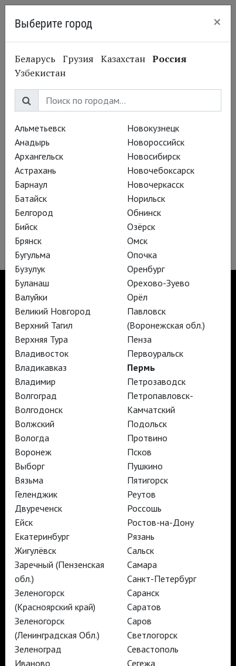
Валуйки (31, 297)
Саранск (143, 593)
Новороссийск (155, 142)
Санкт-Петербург (161, 578)
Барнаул (31, 184)
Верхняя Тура (41, 339)
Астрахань (35, 170)
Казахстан (123, 58)
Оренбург (146, 269)
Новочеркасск (155, 184)
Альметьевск (40, 128)
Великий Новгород (53, 311)
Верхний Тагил (44, 325)
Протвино (147, 438)
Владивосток (42, 353)
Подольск (147, 424)
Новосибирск (153, 156)
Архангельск (39, 156)
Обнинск (144, 212)
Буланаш (32, 283)
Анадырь (32, 142)
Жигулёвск (35, 550)
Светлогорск (152, 635)
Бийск (26, 226)
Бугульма (32, 255)
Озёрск (141, 226)
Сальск (140, 550)
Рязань (141, 536)
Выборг (30, 466)
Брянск (28, 240)
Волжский (34, 424)
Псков (139, 452)
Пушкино (145, 466)
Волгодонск (39, 409)
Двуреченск (38, 508)
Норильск (146, 198)
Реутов (141, 494)
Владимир (35, 381)
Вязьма (29, 480)
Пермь (141, 367)
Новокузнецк (153, 128)
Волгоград (36, 395)
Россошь (144, 508)
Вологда (32, 438)
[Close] (217, 21)
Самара (142, 564)
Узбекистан (40, 72)
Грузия (78, 58)
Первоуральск (155, 353)
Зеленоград (38, 649)
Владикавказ (41, 367)
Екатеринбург (42, 536)
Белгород (34, 212)
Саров (139, 621)
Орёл (137, 297)
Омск (137, 240)
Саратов (144, 607)
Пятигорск (147, 480)
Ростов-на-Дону (160, 522)
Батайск (31, 198)
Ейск (24, 522)
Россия (169, 58)
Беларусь (35, 58)
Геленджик (36, 494)
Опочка (142, 255)
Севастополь (153, 649)
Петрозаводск (156, 381)
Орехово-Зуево (158, 283)
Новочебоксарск (160, 170)
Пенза (139, 339)
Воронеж (33, 452)
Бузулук (30, 269)
